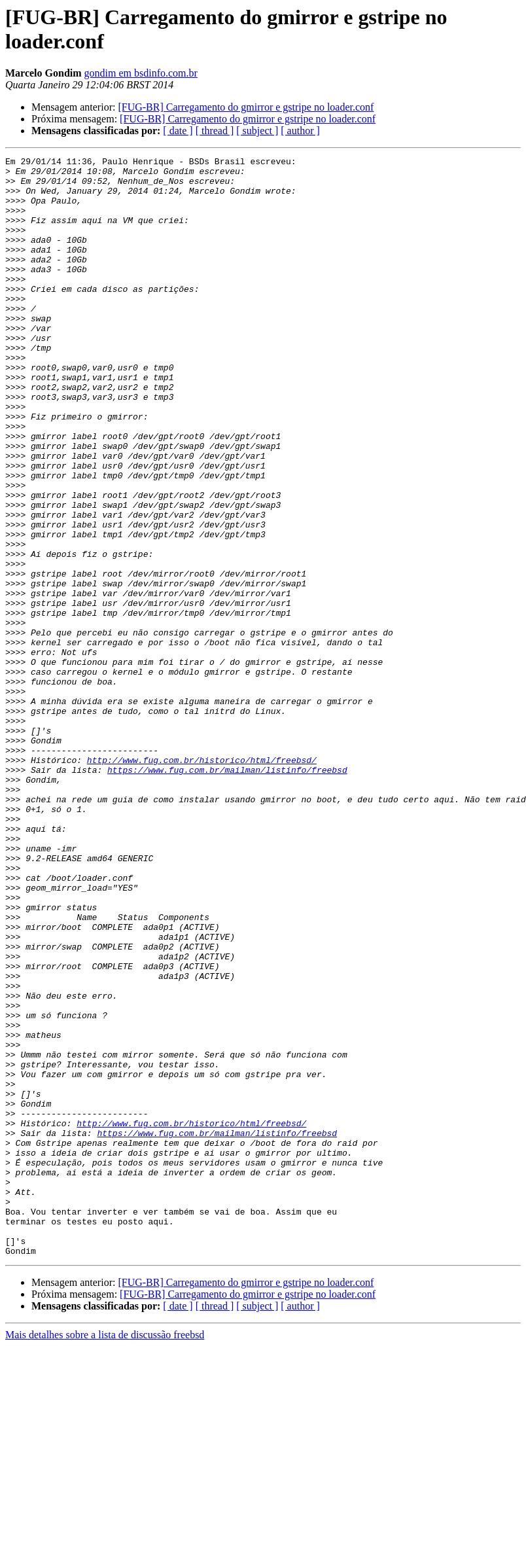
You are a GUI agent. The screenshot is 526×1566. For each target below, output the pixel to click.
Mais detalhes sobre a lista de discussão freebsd (104, 1554)
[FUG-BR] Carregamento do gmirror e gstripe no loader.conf (246, 107)
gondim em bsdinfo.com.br (141, 73)
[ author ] (300, 130)
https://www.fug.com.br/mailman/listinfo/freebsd (227, 893)
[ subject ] (257, 130)
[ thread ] (215, 130)
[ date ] (177, 130)
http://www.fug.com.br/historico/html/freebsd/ (202, 881)
